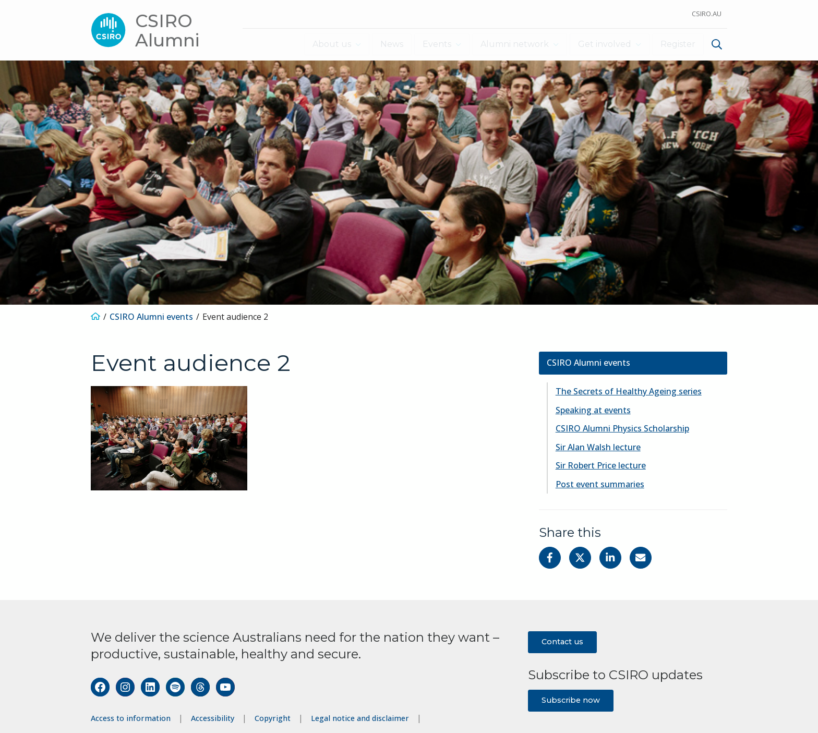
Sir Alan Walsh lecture (598, 446)
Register (677, 44)
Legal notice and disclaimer (360, 718)
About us (326, 44)
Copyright (273, 718)
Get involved (603, 44)
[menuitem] (715, 45)
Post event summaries (600, 483)
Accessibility (212, 718)
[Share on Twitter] (580, 557)
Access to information (131, 718)
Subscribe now (571, 699)
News (387, 44)
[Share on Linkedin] (610, 557)
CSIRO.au (706, 13)
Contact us (562, 641)
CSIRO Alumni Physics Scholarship (622, 428)
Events (432, 44)
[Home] (95, 316)
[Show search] (716, 44)
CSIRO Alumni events (151, 316)
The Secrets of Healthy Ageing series (629, 391)
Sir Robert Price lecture (601, 465)
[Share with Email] (641, 557)
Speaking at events (593, 409)
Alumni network (512, 44)
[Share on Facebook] (550, 557)
